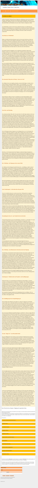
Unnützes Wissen (10, 7)
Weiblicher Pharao (5, 430)
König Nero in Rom (5, 433)
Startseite (4, 475)
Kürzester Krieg (5, 423)
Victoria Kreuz (5, 440)
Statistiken (5, 7)
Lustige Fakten (16, 7)
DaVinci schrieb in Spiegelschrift (7, 447)
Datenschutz (12, 475)
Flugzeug (15, 408)
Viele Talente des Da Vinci (6, 443)
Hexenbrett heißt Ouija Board (7, 450)
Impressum (7, 475)
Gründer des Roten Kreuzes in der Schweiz (9, 420)
